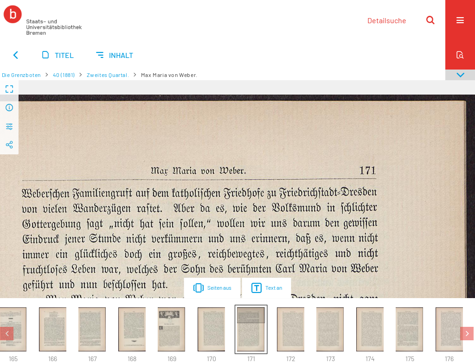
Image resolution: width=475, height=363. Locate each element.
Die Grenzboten (21, 74)
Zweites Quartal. (108, 74)
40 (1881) (64, 74)
